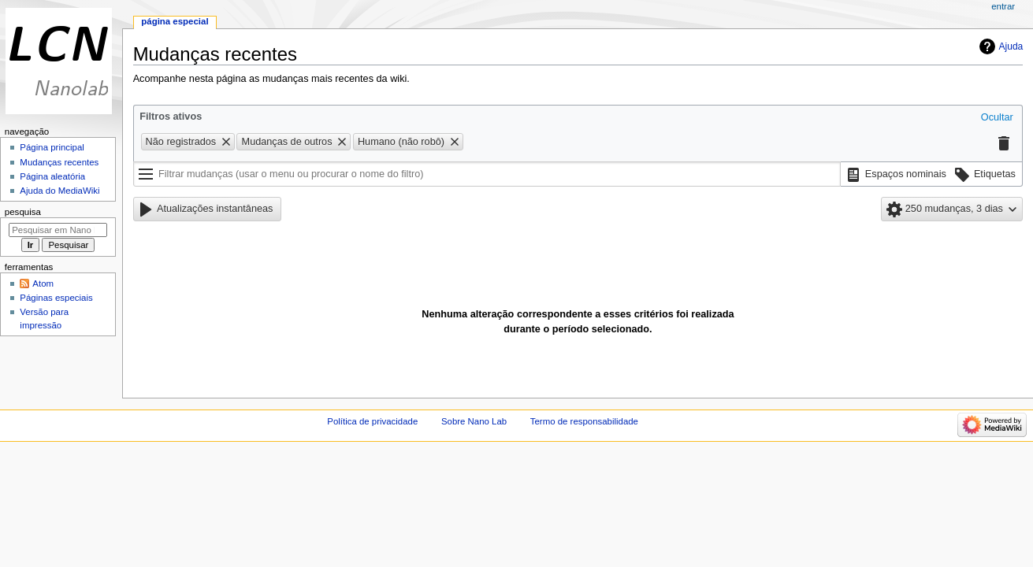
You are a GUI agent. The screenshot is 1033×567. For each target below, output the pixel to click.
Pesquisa (23, 212)
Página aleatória (52, 176)
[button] (997, 118)
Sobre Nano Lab (474, 421)
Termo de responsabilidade (584, 421)
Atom (43, 283)
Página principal (52, 147)
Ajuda (1011, 46)
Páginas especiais (56, 297)
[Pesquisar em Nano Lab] (58, 230)
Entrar (1003, 6)
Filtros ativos (170, 116)
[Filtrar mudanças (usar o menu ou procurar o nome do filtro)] (487, 174)
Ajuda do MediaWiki (59, 190)
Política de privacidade (372, 421)
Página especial (174, 21)
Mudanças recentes (59, 162)
